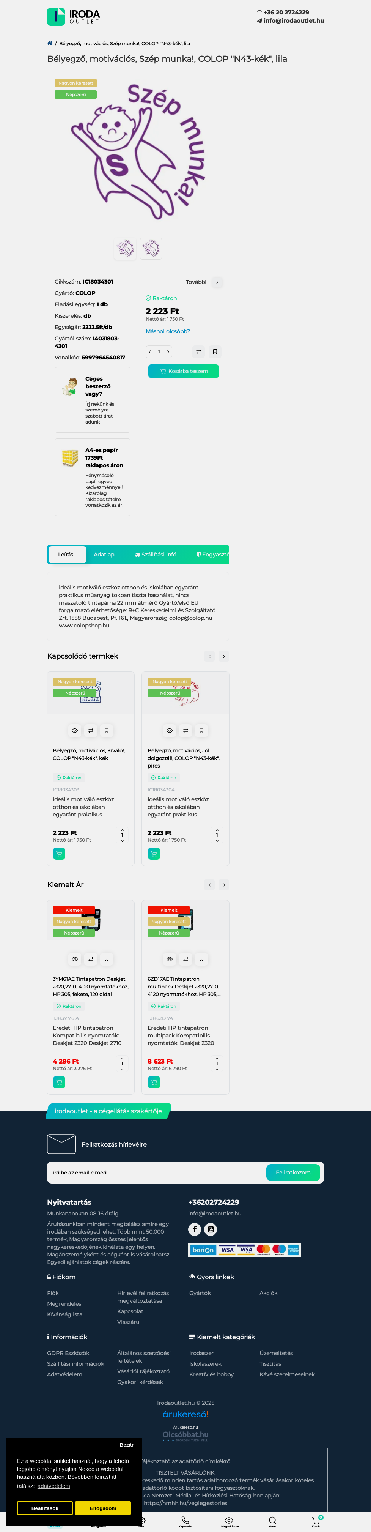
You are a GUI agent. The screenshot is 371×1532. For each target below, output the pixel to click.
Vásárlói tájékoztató (143, 1371)
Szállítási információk (75, 1363)
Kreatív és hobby (211, 1374)
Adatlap (104, 554)
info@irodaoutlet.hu (290, 20)
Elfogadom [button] (103, 1508)
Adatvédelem (64, 1374)
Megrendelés (64, 1303)
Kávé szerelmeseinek (286, 1374)
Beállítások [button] (44, 1508)
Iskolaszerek (205, 1363)
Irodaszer (201, 1353)
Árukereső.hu (185, 1427)
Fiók (52, 1293)
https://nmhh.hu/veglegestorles (185, 1503)
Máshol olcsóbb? (168, 331)
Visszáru (128, 1322)
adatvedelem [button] (54, 1486)
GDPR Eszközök (68, 1353)
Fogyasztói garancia (226, 554)
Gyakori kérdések (140, 1382)
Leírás (65, 554)
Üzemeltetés (276, 1353)
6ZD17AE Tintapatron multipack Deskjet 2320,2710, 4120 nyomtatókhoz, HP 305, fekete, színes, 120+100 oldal (183, 987)
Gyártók (200, 1293)
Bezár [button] (126, 1445)
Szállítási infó (155, 554)
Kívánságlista (64, 1314)
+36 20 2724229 (283, 12)
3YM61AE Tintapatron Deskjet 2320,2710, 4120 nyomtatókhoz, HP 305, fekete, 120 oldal (91, 986)
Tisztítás (270, 1363)
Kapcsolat (130, 1311)
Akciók (268, 1293)
